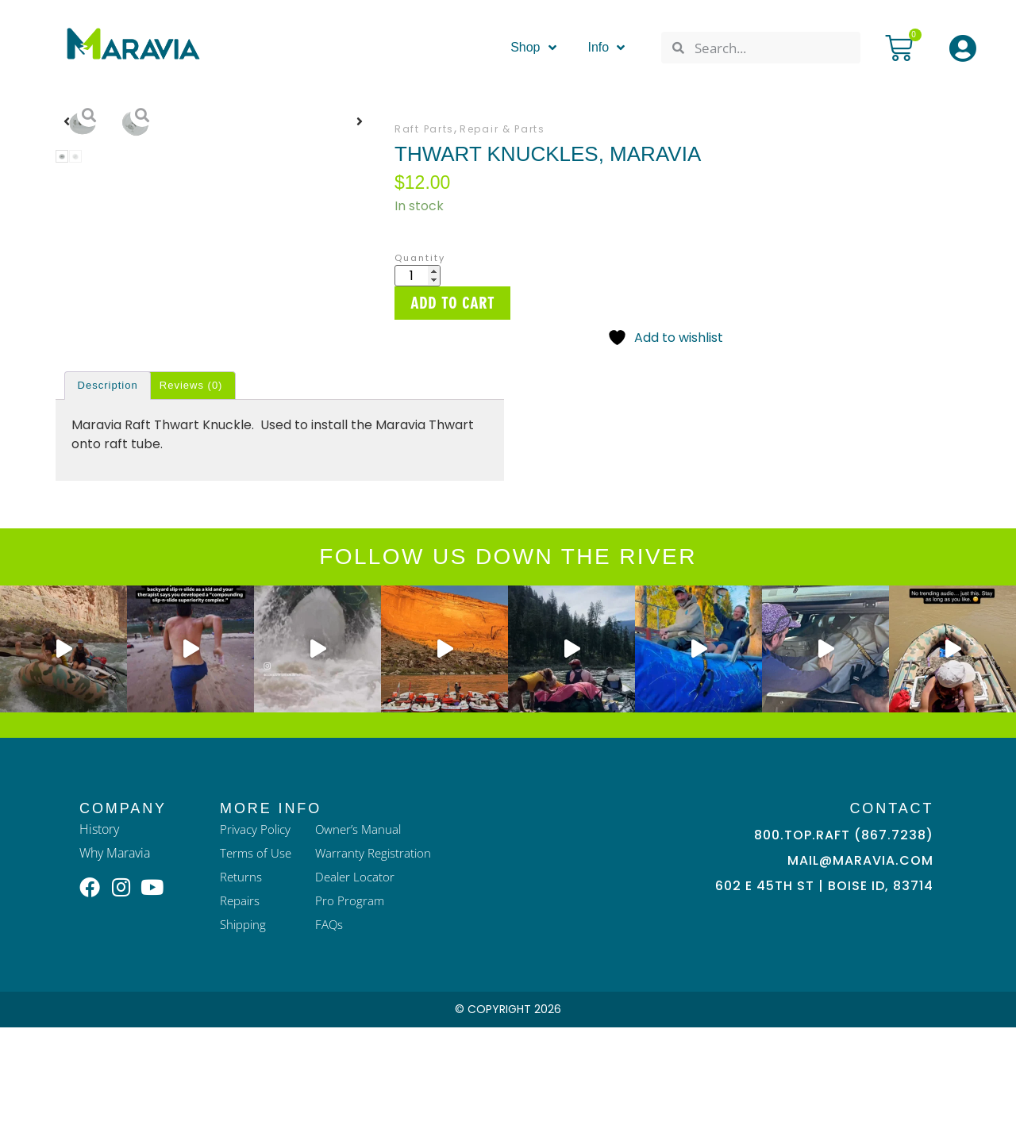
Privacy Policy (257, 945)
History (99, 945)
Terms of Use (257, 969)
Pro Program (353, 1017)
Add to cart (452, 303)
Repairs (241, 1017)
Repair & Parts (502, 129)
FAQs (333, 1041)
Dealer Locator (359, 993)
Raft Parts (424, 129)
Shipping (245, 1041)
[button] (67, 252)
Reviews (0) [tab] (191, 502)
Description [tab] (108, 502)
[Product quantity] (417, 275)
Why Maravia (114, 969)
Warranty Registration (378, 969)
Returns (242, 993)
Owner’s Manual (363, 945)
